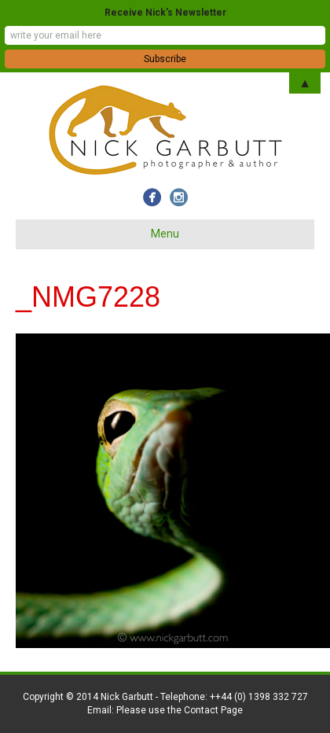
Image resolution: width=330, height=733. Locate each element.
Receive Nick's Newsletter (165, 12)
